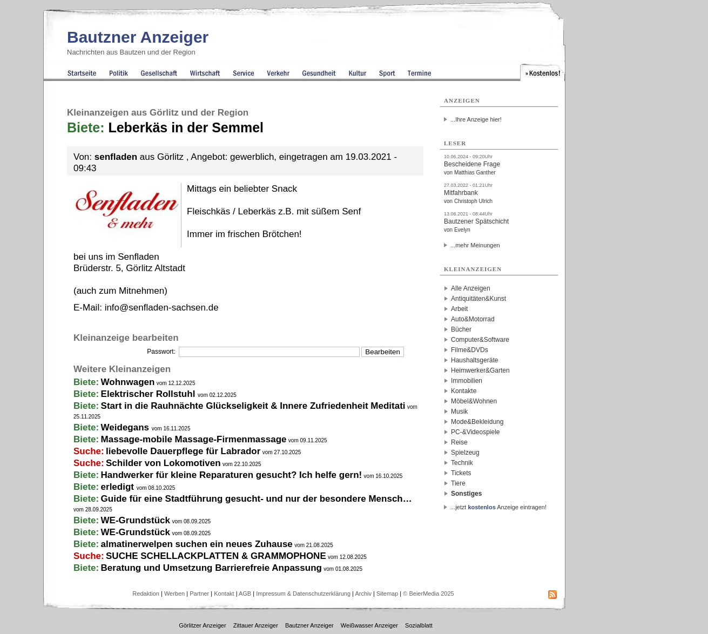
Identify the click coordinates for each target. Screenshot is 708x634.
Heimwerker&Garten (480, 370)
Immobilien (466, 380)
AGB (245, 593)
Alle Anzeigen (470, 288)
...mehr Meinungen (475, 245)
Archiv (363, 593)
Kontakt (224, 593)
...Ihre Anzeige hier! (476, 119)
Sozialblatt (419, 625)
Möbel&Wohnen (474, 401)
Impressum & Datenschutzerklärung (303, 593)
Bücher (461, 329)
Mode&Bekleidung (477, 421)
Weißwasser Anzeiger (369, 625)
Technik (462, 463)
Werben (174, 593)
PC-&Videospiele (475, 432)
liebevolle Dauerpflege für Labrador (183, 451)
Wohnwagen (128, 382)
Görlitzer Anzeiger (202, 625)
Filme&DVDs (469, 350)
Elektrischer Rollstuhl (149, 394)
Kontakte (463, 391)
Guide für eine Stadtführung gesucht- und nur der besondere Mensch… (256, 499)
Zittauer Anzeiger (255, 625)
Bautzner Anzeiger (137, 37)
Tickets (461, 473)
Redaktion (145, 593)
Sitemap (387, 593)
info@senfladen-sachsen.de (162, 307)
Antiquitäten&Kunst (478, 298)
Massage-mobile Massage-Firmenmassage (194, 439)
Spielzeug (465, 452)
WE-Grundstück (135, 520)
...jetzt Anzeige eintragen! (498, 507)
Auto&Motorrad (473, 319)
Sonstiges (466, 493)
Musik (459, 411)
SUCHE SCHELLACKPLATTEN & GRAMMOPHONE (216, 556)
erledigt (119, 487)
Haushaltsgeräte (474, 360)
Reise (459, 442)
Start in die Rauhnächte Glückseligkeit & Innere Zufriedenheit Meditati (253, 406)
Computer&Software (480, 339)
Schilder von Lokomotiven (163, 463)
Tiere (458, 483)
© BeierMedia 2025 (428, 593)
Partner (199, 593)
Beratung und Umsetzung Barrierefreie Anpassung (211, 568)
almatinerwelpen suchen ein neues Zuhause (197, 544)
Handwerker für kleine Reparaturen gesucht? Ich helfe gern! (231, 475)
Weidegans (126, 427)
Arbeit (459, 309)
